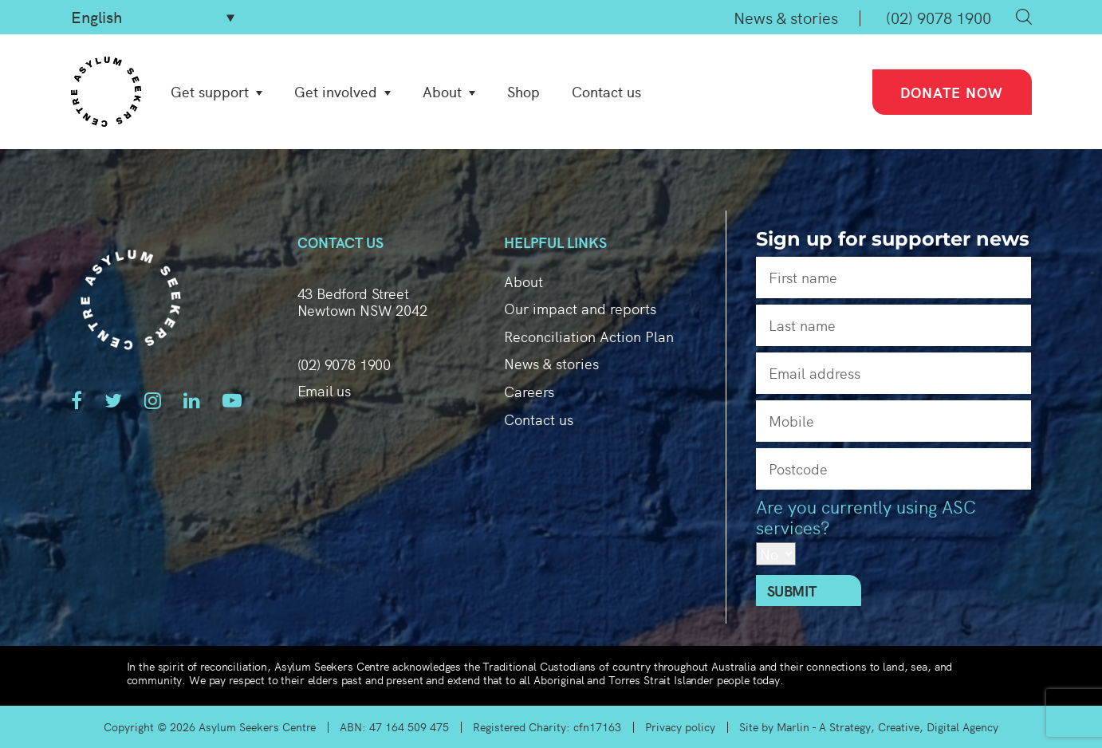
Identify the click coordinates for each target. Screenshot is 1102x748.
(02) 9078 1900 (938, 17)
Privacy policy (680, 726)
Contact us (606, 91)
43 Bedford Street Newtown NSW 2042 (362, 302)
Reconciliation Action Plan (589, 336)
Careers (529, 391)
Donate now (951, 92)
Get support (210, 91)
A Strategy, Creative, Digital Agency (908, 726)
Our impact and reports (580, 308)
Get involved (335, 91)
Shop (523, 91)
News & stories (786, 17)
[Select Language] (152, 16)
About (442, 91)
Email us (324, 391)
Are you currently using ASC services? (866, 517)
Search (1024, 17)
